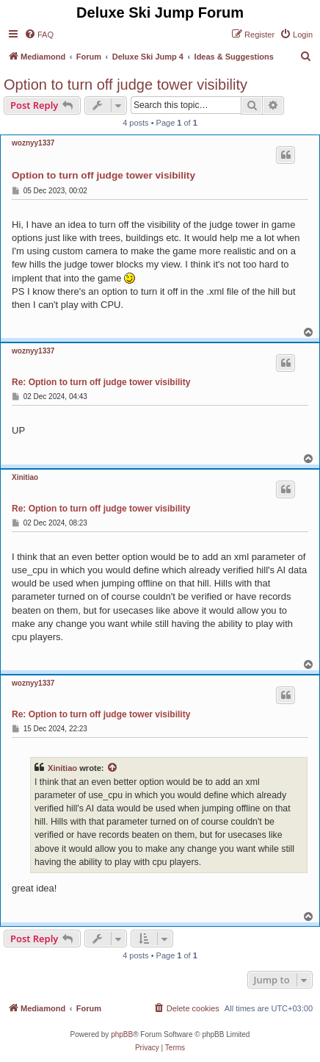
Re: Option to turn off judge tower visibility (101, 382)
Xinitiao (25, 477)
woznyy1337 (33, 143)
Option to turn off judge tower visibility (125, 84)
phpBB (122, 1034)
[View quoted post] (113, 768)
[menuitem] (39, 34)
